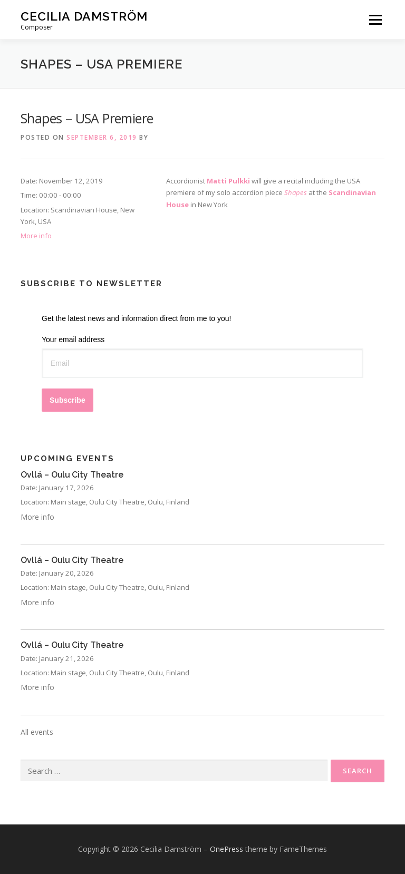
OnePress (226, 849)
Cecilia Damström (84, 16)
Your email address (73, 339)
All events (37, 732)
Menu (375, 19)
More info (36, 235)
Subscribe (67, 400)
